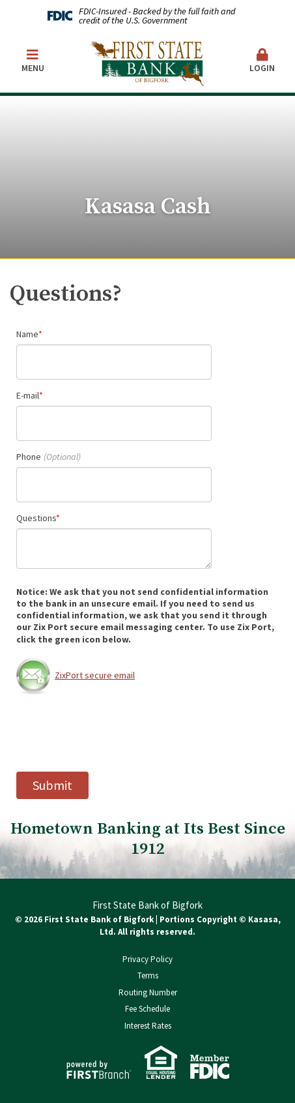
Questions (36, 518)
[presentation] (115, 733)
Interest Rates (147, 1025)
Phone (28, 456)
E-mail (27, 395)
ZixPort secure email (75, 675)
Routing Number (148, 992)
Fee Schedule (147, 1008)
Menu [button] (32, 61)
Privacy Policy (147, 959)
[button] (262, 61)
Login (262, 61)
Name (27, 334)
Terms (147, 975)
